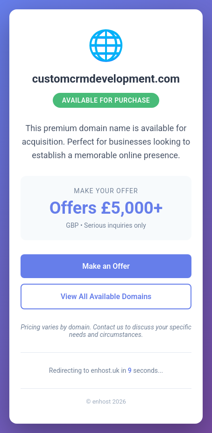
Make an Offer (106, 266)
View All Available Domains (106, 296)
